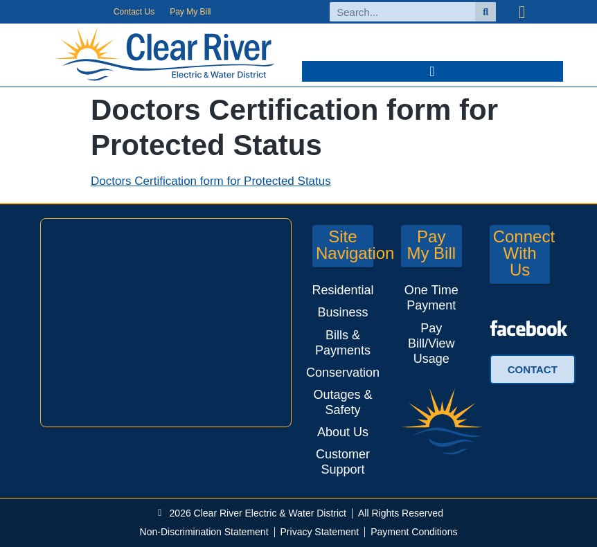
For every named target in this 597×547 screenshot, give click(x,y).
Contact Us (134, 12)
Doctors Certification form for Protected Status (211, 181)
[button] (432, 71)
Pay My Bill (190, 12)
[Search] (485, 11)
